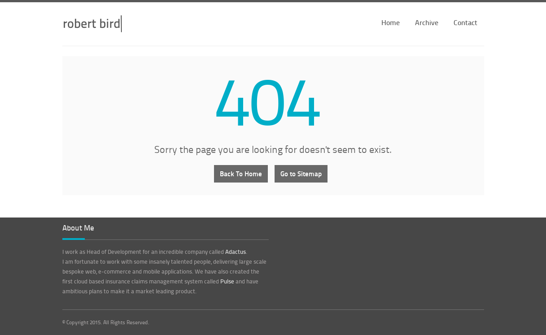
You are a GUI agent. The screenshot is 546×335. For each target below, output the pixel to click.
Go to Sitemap (301, 173)
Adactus (235, 252)
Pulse (227, 281)
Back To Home (241, 173)
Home (390, 22)
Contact (465, 22)
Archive (426, 22)
